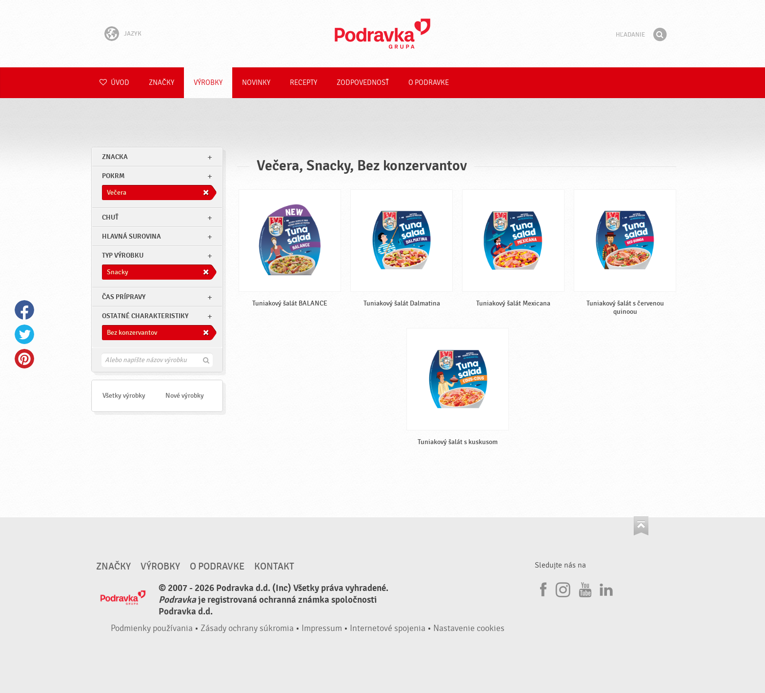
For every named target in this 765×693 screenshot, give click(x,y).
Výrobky (208, 83)
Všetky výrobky (123, 395)
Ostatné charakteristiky (145, 316)
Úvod (114, 83)
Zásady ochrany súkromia (247, 628)
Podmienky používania (152, 628)
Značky (161, 83)
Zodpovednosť (363, 83)
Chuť (110, 217)
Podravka (382, 34)
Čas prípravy (123, 297)
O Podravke (428, 83)
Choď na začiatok (641, 525)
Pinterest (24, 358)
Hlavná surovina (131, 236)
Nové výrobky (184, 395)
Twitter (24, 334)
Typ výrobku (122, 255)
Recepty (303, 83)
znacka (115, 157)
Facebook (24, 310)
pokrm (113, 176)
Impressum (322, 628)
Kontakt (274, 566)
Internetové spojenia (387, 628)
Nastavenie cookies (468, 628)
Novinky (256, 83)
